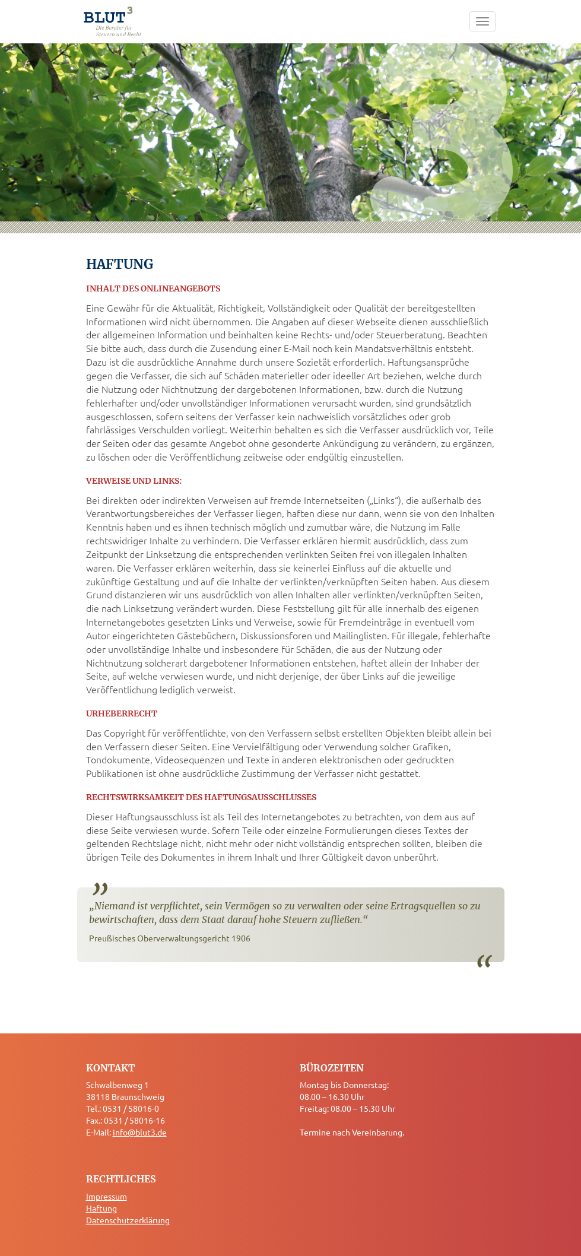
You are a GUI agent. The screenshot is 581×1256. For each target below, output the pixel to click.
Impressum (106, 1196)
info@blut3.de (140, 1132)
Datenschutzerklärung (128, 1219)
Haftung (101, 1208)
